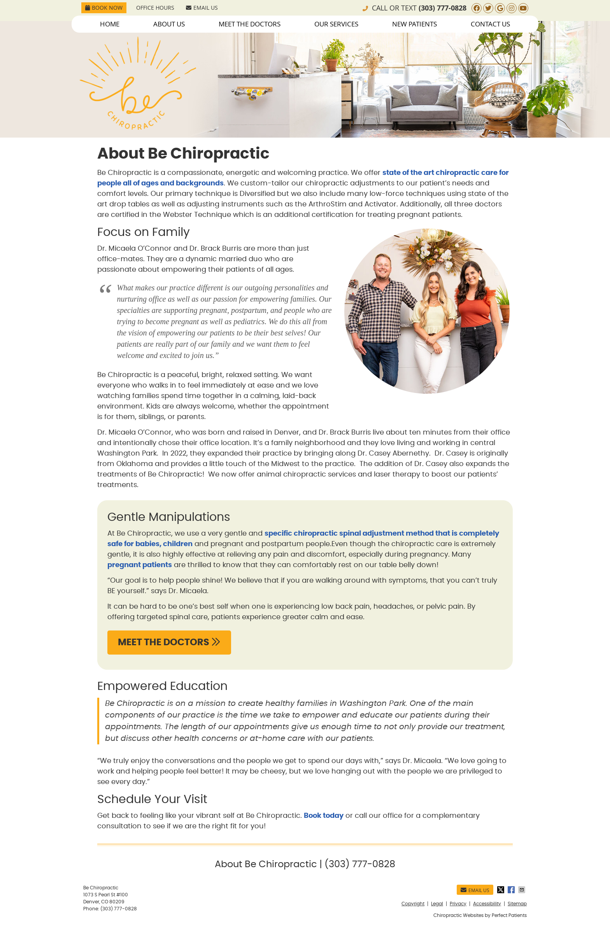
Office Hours (155, 7)
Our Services (336, 23)
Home (109, 23)
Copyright (412, 903)
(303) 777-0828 (442, 8)
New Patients (414, 23)
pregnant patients (139, 565)
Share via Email (522, 889)
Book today (324, 815)
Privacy (458, 903)
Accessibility (487, 903)
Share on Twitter (501, 889)
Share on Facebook (512, 889)
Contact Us (490, 23)
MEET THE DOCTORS (169, 642)
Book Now (104, 7)
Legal (437, 903)
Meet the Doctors (249, 23)
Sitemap (517, 903)
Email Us (202, 7)
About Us (169, 23)
